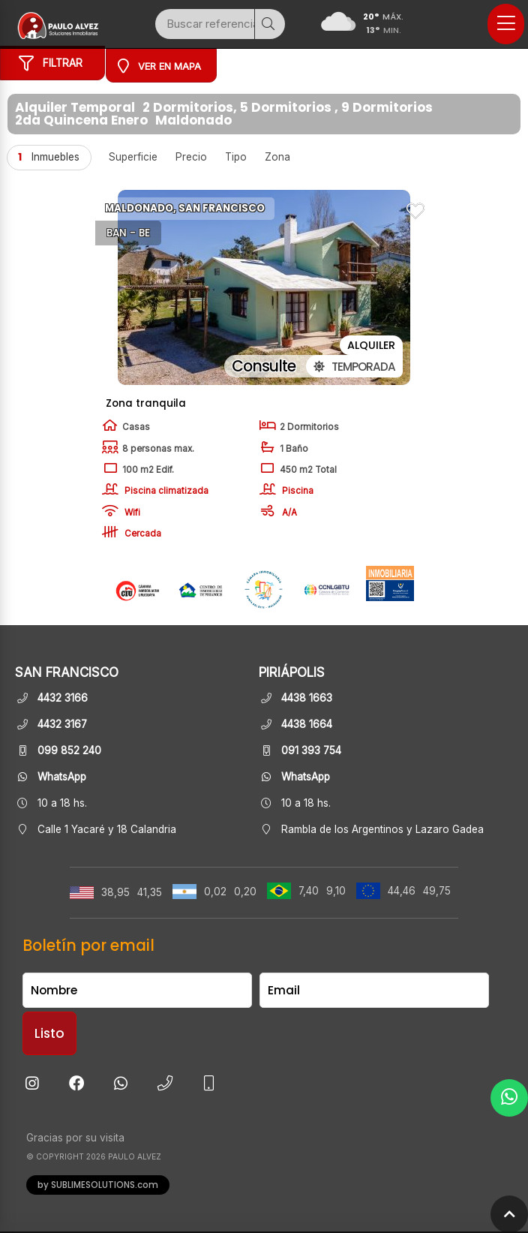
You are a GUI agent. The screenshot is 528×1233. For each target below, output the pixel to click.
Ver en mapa (159, 66)
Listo (49, 1034)
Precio (191, 157)
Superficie (133, 157)
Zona (277, 157)
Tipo (236, 157)
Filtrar (50, 66)
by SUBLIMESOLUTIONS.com (98, 1186)
